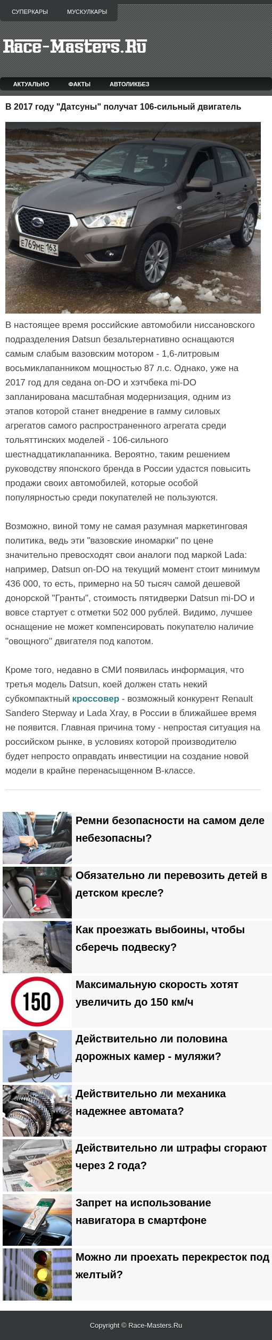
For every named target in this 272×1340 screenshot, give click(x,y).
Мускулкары (87, 12)
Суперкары (30, 12)
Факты (80, 84)
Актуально (31, 84)
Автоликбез (130, 84)
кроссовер (95, 699)
